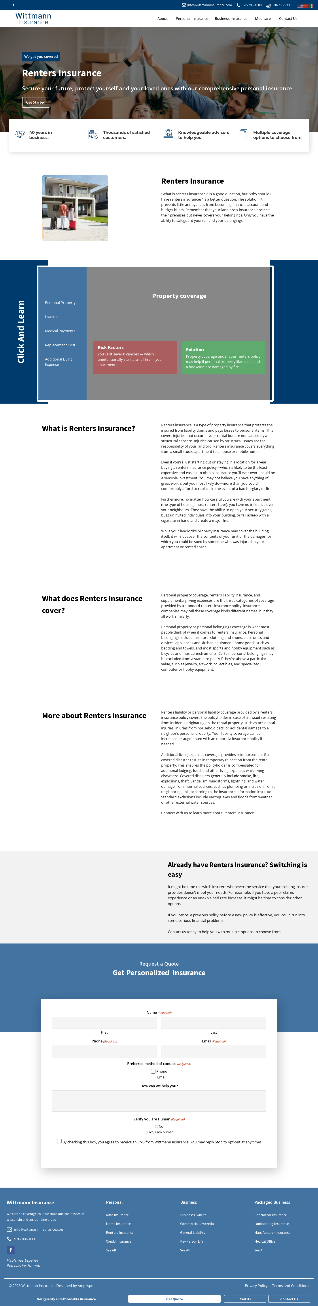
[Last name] (213, 1023)
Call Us (245, 1299)
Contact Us (288, 18)
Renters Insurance (120, 1232)
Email (213, 1041)
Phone (104, 1041)
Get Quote (174, 1299)
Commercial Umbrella (197, 1223)
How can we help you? (159, 1086)
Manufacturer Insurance (272, 1232)
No (161, 1126)
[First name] (104, 1023)
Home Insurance (118, 1223)
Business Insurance (231, 18)
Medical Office (264, 1241)
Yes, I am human (161, 1132)
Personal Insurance (192, 18)
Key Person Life (192, 1241)
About (162, 18)
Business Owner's (193, 1215)
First (104, 1032)
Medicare (263, 18)
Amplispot (86, 1285)
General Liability (192, 1232)
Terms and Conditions (290, 1285)
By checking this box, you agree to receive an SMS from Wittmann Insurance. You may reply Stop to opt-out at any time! (161, 1142)
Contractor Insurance (270, 1215)
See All (111, 1250)
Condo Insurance (118, 1241)
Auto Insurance (117, 1215)
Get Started (35, 102)
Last (214, 1032)
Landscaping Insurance (271, 1223)
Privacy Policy (256, 1285)
